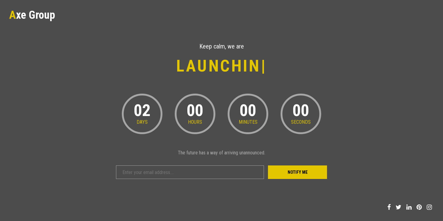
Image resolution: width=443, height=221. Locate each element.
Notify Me (298, 172)
